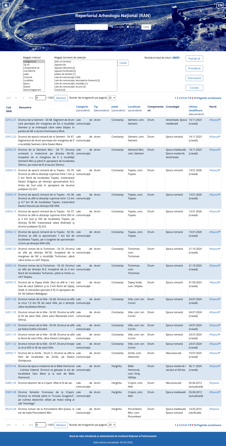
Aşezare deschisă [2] (86, 67)
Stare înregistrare (34, 89)
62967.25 (10, 248)
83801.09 (10, 383)
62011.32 (10, 343)
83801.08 (10, 392)
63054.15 (10, 170)
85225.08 (10, 409)
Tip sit (34, 64)
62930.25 (10, 149)
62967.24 (10, 265)
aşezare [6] (86, 64)
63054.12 (10, 232)
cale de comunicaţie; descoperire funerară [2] (86, 80)
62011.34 (10, 325)
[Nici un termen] (86, 61)
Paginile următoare (209, 98)
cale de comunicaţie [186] (86, 77)
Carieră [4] (86, 89)
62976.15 (10, 282)
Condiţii (194, 88)
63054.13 (10, 211)
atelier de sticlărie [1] (86, 74)
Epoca (34, 83)
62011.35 (10, 312)
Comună (34, 77)
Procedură (194, 68)
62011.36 (10, 299)
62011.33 (10, 334)
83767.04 (10, 366)
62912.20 (10, 136)
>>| (31, 98)
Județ (34, 74)
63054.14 (10, 194)
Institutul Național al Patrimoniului (137, 436)
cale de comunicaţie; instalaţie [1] (86, 83)
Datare (34, 86)
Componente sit (34, 67)
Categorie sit (34, 61)
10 (195, 98)
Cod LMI (133, 27)
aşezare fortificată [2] (86, 71)
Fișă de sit (194, 58)
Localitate (34, 80)
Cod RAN (117, 27)
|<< (8, 98)
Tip (96, 106)
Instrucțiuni (194, 78)
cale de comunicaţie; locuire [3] (86, 86)
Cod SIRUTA (34, 71)
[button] (219, 5)
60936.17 (10, 353)
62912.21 (10, 120)
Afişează (214, 120)
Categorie (82, 106)
